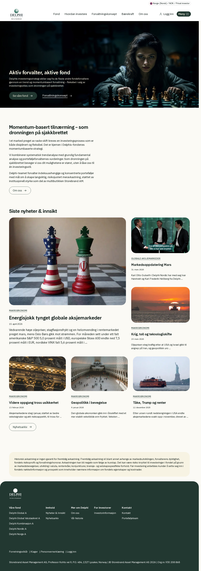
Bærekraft (128, 14)
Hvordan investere (76, 14)
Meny (181, 14)
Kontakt (126, 513)
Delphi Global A (18, 513)
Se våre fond (20, 96)
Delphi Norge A (17, 534)
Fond (56, 14)
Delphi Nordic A (17, 528)
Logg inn (168, 14)
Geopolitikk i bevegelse (89, 403)
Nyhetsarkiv (20, 427)
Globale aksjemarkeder (145, 258)
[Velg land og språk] (170, 3)
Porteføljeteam (130, 518)
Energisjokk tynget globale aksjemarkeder (55, 318)
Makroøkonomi (18, 310)
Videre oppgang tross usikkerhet (33, 403)
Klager (34, 551)
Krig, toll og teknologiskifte (151, 334)
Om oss (143, 14)
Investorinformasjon (105, 513)
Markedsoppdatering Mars (151, 265)
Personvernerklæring (52, 551)
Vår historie (77, 518)
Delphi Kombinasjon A (21, 523)
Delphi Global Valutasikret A (24, 518)
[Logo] (17, 14)
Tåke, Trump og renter (149, 403)
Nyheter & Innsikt (55, 513)
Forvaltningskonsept (104, 14)
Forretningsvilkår (18, 551)
